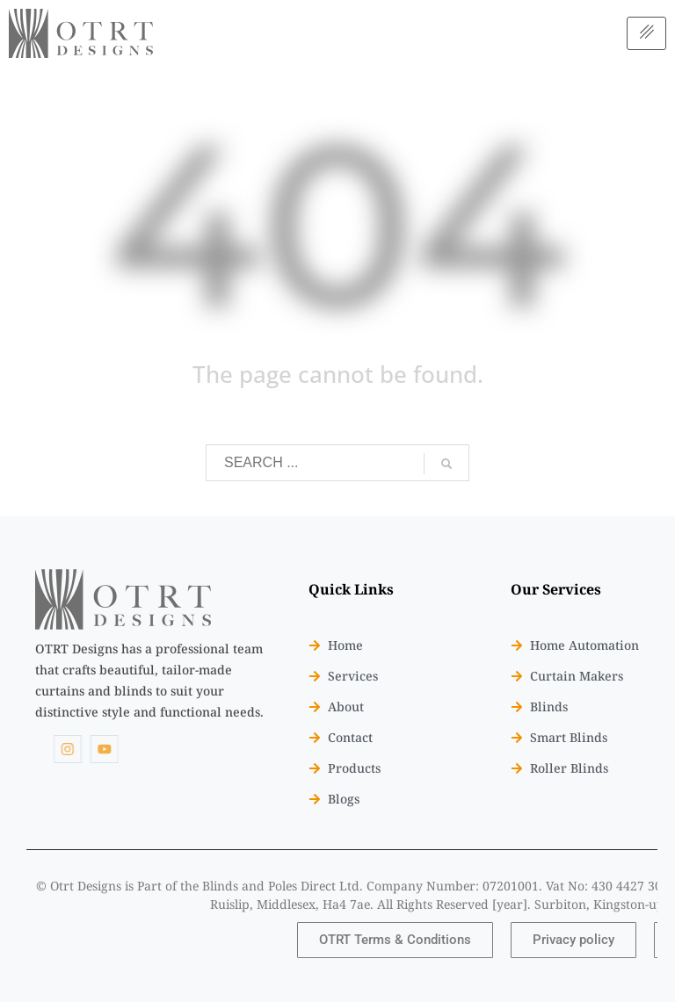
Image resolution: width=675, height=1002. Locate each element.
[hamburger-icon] (646, 33)
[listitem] (150, 680)
